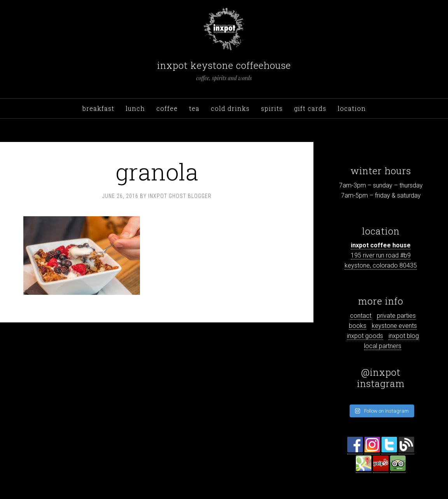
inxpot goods (365, 336)
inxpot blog (403, 336)
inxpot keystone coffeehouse (224, 65)
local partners (382, 346)
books (357, 325)
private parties (396, 315)
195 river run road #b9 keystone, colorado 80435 (381, 255)
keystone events (394, 325)
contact (360, 315)
